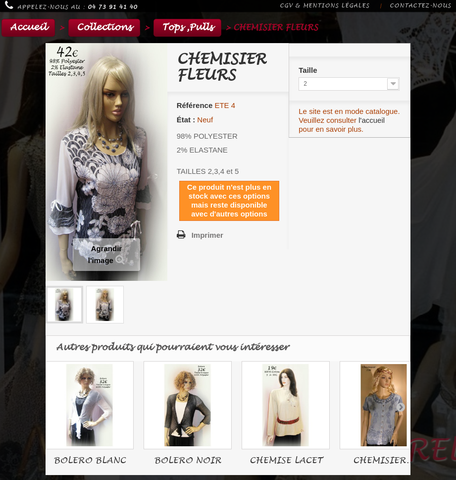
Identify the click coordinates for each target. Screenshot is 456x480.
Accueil (28, 27)
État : (186, 119)
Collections (104, 27)
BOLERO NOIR (187, 460)
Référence (195, 105)
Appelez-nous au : (71, 5)
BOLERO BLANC (89, 460)
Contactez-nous (420, 5)
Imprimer (207, 235)
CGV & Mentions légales (324, 5)
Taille (309, 70)
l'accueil (371, 120)
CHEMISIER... (384, 460)
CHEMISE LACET (286, 460)
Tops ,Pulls (187, 27)
